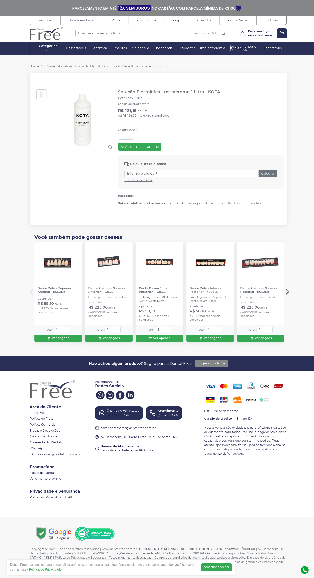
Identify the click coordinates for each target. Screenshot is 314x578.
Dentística (99, 48)
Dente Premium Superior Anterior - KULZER (107, 290)
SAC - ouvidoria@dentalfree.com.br (55, 454)
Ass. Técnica (203, 20)
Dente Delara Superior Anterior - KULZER (54, 290)
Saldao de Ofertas (42, 473)
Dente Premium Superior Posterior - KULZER (259, 290)
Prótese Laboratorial (58, 66)
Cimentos (119, 48)
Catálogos (271, 20)
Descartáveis (76, 48)
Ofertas (115, 20)
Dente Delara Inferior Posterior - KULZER (205, 290)
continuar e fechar (216, 567)
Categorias (45, 48)
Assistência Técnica (43, 436)
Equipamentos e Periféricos (243, 48)
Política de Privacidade (45, 569)
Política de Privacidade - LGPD (51, 497)
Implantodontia (212, 48)
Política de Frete (41, 419)
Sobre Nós (45, 20)
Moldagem (140, 48)
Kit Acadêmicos (238, 20)
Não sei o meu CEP (138, 180)
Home (34, 66)
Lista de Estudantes (81, 20)
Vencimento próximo (45, 478)
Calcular (268, 173)
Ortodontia (186, 48)
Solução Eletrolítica (91, 66)
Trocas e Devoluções (45, 430)
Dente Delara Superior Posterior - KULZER (156, 290)
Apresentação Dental (45, 442)
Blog (176, 20)
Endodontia (163, 48)
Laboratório (273, 48)
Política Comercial (43, 424)
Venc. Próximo (146, 20)
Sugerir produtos (211, 363)
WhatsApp (37, 448)
